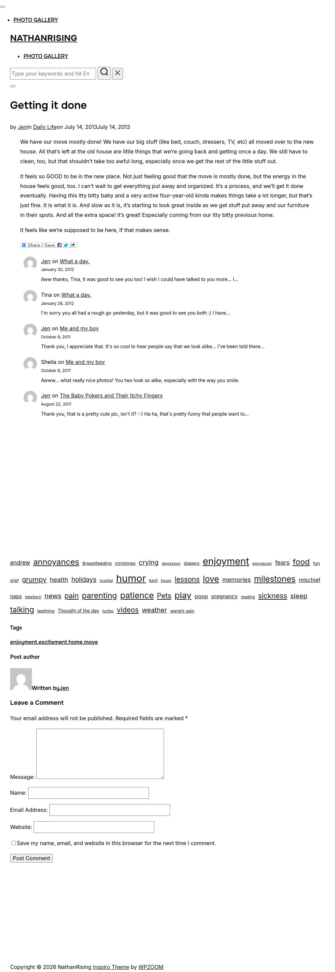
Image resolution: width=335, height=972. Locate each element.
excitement (53, 642)
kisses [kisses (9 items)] (166, 580)
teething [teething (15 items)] (45, 610)
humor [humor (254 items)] (131, 578)
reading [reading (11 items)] (248, 597)
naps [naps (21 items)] (16, 596)
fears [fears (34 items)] (282, 562)
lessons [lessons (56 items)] (187, 579)
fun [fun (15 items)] (316, 563)
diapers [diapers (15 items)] (192, 563)
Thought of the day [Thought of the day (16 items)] (78, 610)
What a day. (75, 261)
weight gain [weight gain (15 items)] (182, 610)
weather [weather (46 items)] (154, 610)
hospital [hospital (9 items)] (106, 580)
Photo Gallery (35, 20)
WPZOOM (150, 967)
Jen (22, 127)
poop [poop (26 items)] (201, 596)
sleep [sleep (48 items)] (298, 596)
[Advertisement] (167, 491)
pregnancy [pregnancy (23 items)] (224, 596)
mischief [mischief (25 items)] (309, 579)
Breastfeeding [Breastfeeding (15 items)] (97, 563)
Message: (22, 777)
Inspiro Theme (111, 967)
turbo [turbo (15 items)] (108, 610)
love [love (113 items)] (211, 579)
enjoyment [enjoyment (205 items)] (226, 561)
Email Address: (29, 809)
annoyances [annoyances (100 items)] (56, 562)
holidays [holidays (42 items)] (83, 580)
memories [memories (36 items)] (236, 579)
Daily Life (45, 127)
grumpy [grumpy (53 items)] (34, 579)
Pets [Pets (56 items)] (164, 596)
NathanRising (43, 38)
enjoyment (23, 642)
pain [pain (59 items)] (72, 596)
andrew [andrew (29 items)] (20, 562)
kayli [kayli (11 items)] (153, 580)
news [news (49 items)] (53, 596)
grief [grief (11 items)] (14, 580)
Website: (21, 827)
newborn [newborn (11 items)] (33, 597)
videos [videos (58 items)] (127, 610)
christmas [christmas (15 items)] (125, 563)
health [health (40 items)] (59, 580)
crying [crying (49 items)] (149, 562)
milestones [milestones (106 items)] (275, 579)
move (91, 642)
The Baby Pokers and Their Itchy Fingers (111, 395)
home (76, 642)
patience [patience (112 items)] (137, 595)
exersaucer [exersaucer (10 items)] (262, 563)
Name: (18, 792)
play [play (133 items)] (183, 595)
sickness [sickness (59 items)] (272, 596)
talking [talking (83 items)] (22, 609)
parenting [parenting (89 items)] (99, 595)
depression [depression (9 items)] (171, 563)
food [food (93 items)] (301, 562)
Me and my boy (79, 328)
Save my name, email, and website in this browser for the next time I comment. (116, 843)
